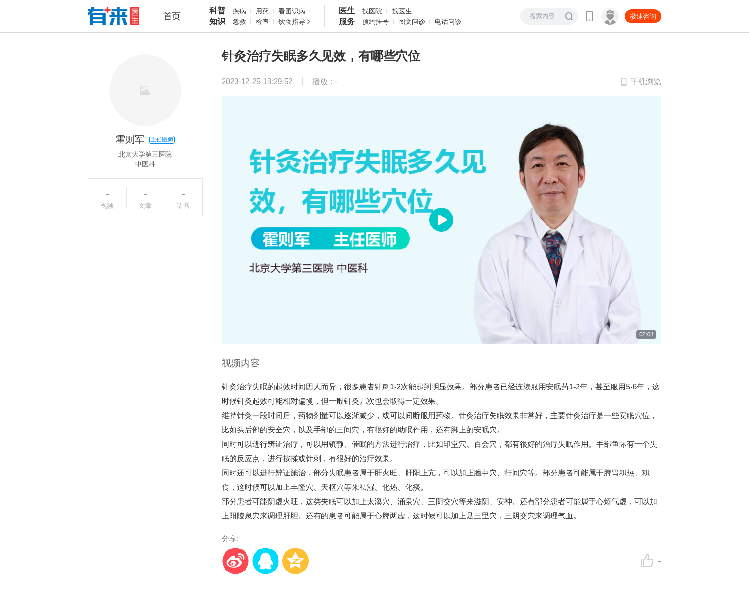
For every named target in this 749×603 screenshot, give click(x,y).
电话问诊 (448, 21)
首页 (172, 16)
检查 (262, 21)
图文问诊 (411, 21)
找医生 (402, 11)
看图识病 (291, 11)
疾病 (239, 11)
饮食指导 (291, 21)
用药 (262, 11)
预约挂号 (375, 21)
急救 (239, 21)
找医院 (372, 11)
